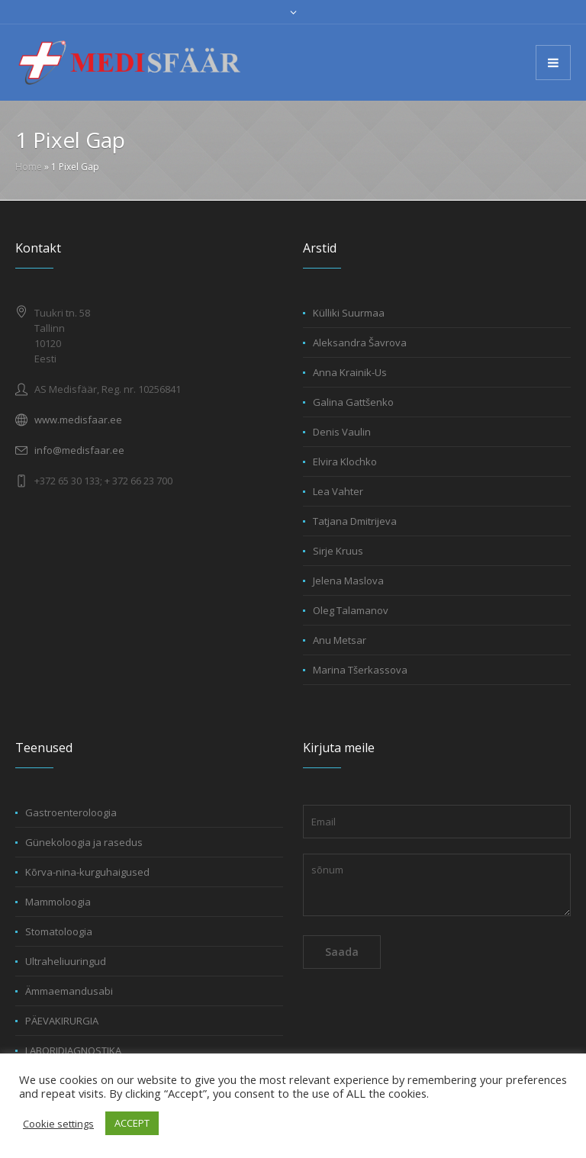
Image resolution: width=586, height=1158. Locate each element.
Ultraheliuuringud (65, 961)
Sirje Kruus (338, 551)
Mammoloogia (58, 902)
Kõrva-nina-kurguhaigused (87, 872)
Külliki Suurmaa (349, 313)
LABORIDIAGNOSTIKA (73, 1050)
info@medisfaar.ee (79, 450)
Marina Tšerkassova (360, 670)
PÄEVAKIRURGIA (61, 1021)
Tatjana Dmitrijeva (355, 521)
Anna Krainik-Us (350, 372)
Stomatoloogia (58, 931)
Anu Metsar (339, 640)
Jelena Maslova (348, 580)
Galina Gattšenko (353, 402)
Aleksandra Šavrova (360, 342)
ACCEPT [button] (132, 1123)
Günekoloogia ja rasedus (84, 842)
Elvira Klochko (345, 461)
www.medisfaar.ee (78, 419)
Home (28, 166)
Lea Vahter (338, 491)
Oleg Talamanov (350, 610)
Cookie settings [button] (58, 1124)
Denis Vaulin (342, 432)
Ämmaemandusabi (69, 991)
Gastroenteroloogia (71, 812)
